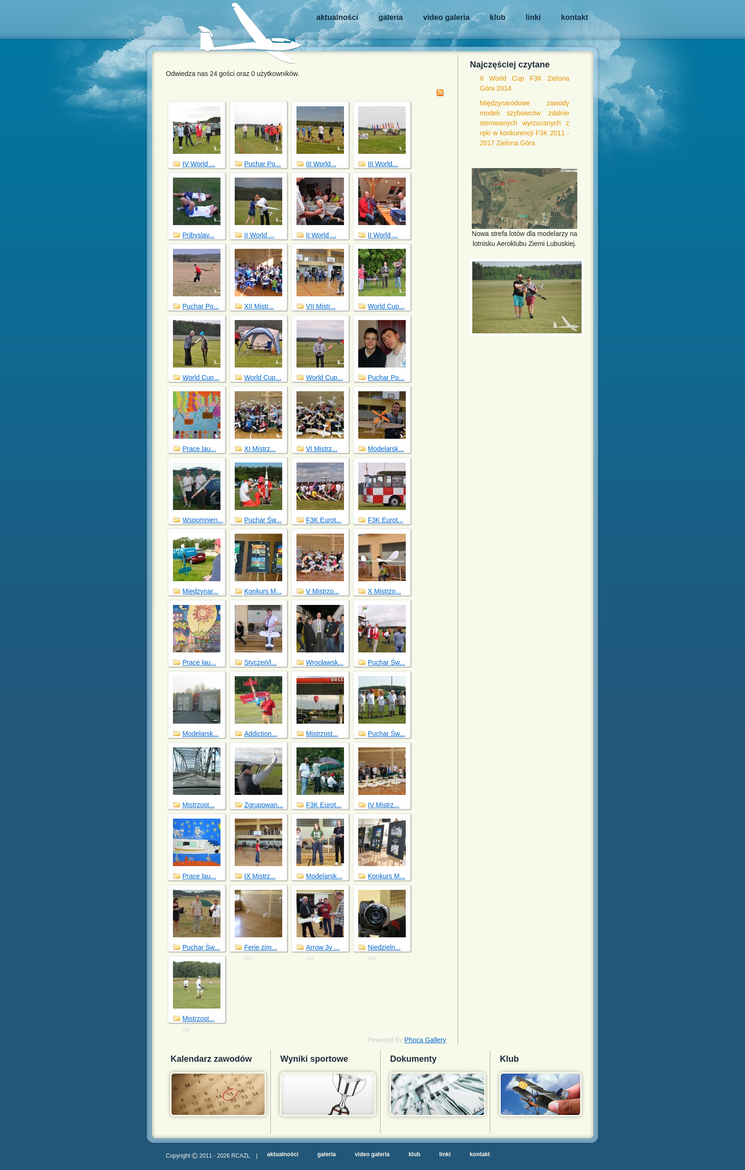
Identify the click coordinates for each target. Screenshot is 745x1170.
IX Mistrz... (260, 876)
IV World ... (198, 164)
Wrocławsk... (325, 662)
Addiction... (260, 733)
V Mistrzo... (322, 591)
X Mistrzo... (384, 591)
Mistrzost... (322, 733)
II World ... (259, 235)
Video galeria (446, 17)
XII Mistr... (259, 306)
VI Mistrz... (321, 449)
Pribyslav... (198, 235)
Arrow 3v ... (323, 947)
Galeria (390, 17)
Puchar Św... (263, 520)
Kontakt (574, 17)
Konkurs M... (263, 591)
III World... (321, 164)
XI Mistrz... (260, 449)
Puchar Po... (262, 164)
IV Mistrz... (383, 805)
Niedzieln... (384, 947)
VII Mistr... (320, 306)
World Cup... (386, 306)
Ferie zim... (260, 947)
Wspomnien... (202, 520)
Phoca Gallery (425, 1040)
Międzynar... (200, 591)
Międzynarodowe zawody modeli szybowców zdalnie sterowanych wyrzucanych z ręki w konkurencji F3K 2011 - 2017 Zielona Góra (524, 123)
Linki (533, 17)
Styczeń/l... (260, 662)
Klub (498, 17)
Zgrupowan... (263, 805)
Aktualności (337, 17)
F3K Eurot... (324, 520)
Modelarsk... (386, 449)
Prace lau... (199, 449)
